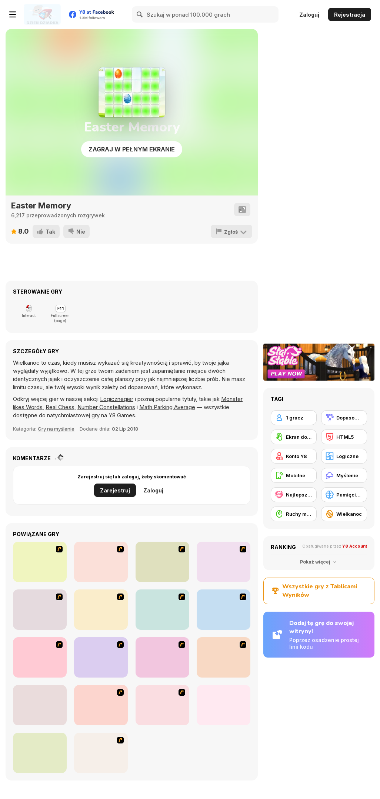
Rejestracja (349, 14)
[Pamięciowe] (344, 494)
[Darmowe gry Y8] (42, 14)
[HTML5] (344, 436)
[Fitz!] (223, 705)
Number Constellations (106, 407)
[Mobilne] (294, 475)
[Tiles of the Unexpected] (101, 657)
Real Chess (60, 407)
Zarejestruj (115, 490)
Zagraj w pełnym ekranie (132, 149)
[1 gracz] (294, 417)
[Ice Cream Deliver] (162, 609)
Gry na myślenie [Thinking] (56, 429)
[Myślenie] (344, 475)
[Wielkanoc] (344, 514)
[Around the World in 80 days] (223, 609)
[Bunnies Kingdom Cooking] (223, 562)
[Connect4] (101, 562)
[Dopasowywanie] (344, 417)
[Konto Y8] (294, 456)
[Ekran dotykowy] (294, 436)
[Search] (140, 14)
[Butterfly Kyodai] (101, 753)
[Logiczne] (344, 456)
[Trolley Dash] (40, 609)
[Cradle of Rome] (162, 705)
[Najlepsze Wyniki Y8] (294, 494)
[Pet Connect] (223, 657)
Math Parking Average (167, 407)
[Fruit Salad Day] (162, 657)
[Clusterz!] (40, 753)
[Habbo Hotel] (101, 705)
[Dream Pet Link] (40, 705)
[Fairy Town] (40, 657)
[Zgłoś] (231, 231)
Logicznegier (116, 398)
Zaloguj (309, 14)
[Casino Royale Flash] (162, 562)
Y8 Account (354, 546)
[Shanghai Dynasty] (40, 562)
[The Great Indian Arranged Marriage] (101, 609)
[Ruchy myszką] (294, 514)
